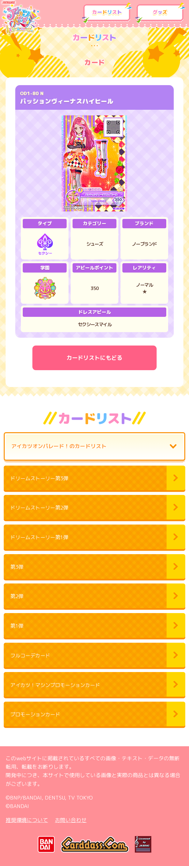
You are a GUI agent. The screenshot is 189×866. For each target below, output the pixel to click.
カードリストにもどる (94, 358)
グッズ (160, 13)
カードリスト (107, 13)
